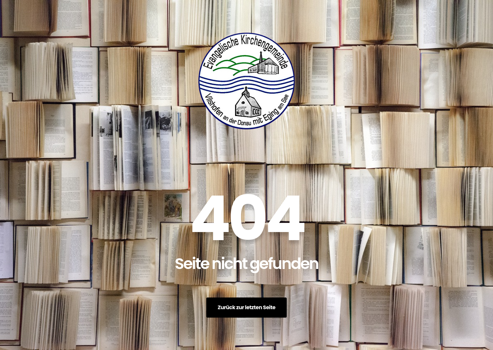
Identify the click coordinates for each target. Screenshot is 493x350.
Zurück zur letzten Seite (246, 307)
